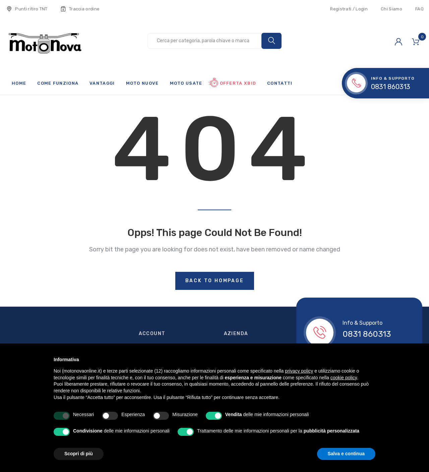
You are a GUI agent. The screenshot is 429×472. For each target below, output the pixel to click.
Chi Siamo (391, 8)
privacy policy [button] (299, 371)
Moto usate (186, 83)
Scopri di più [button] (78, 453)
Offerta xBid (238, 83)
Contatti (279, 83)
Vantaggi (102, 83)
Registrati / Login (349, 8)
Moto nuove (142, 83)
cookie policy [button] (343, 377)
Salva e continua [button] (346, 453)
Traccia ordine (80, 9)
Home (19, 83)
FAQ (419, 8)
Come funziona (57, 83)
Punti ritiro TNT (27, 9)
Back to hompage (214, 281)
